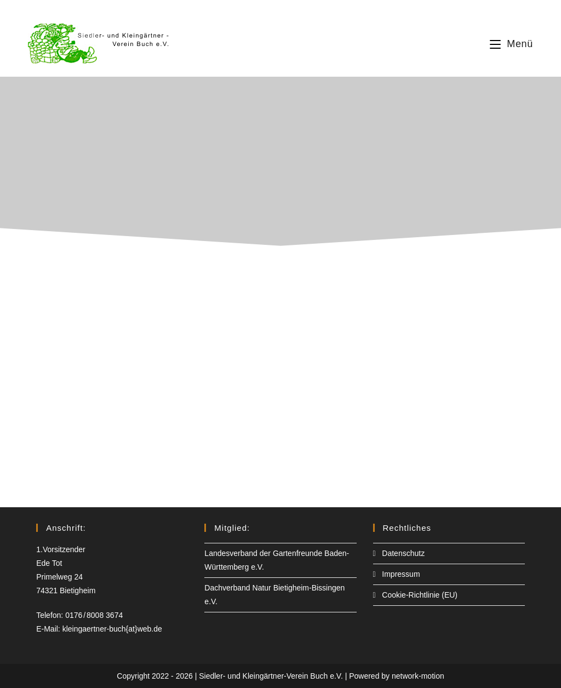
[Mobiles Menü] (511, 43)
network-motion (418, 676)
